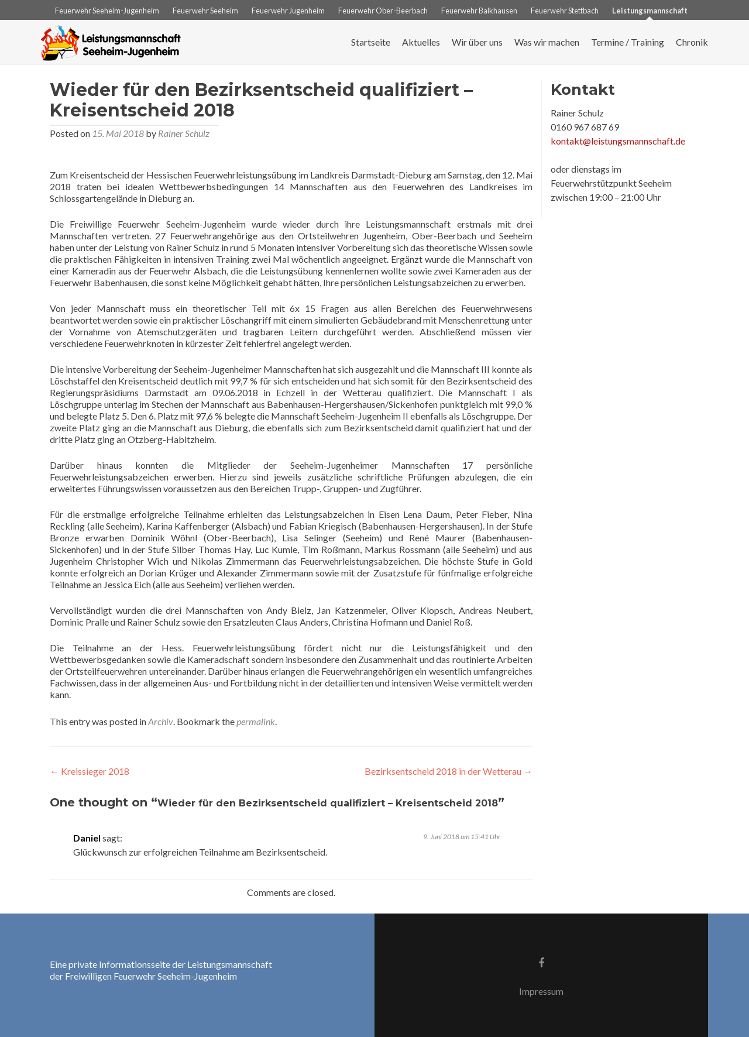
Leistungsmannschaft (650, 10)
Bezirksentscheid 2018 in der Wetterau (448, 771)
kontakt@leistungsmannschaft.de (618, 140)
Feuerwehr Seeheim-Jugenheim (107, 10)
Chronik (692, 41)
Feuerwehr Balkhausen (479, 10)
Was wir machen (546, 41)
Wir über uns (477, 41)
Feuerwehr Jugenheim (288, 10)
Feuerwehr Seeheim (205, 10)
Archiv (160, 721)
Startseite (370, 41)
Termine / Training (627, 41)
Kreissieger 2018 (89, 771)
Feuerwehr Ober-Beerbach (383, 10)
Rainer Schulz (183, 133)
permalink (255, 721)
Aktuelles (421, 41)
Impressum (541, 991)
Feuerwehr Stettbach (565, 10)
